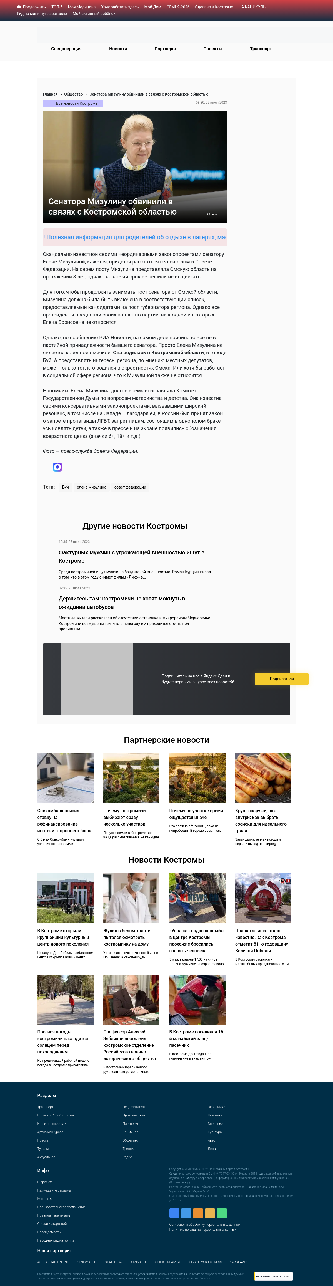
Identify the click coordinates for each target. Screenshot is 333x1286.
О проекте (45, 1182)
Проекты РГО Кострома (55, 1115)
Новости (118, 48)
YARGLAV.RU (239, 1262)
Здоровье (215, 1124)
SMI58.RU (138, 1262)
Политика (215, 1115)
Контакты (44, 1199)
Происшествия (133, 1115)
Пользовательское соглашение (61, 1207)
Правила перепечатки (54, 1215)
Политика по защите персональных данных (202, 1230)
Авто (211, 1140)
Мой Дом (152, 7)
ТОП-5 (56, 7)
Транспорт (261, 48)
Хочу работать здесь (120, 7)
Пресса (43, 1140)
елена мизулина (91, 487)
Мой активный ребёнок (94, 13)
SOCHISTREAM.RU (167, 1262)
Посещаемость (49, 1232)
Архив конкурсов (50, 1132)
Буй (65, 487)
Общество (73, 94)
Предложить (34, 7)
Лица (212, 1149)
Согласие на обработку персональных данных (205, 1225)
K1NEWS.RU (86, 1262)
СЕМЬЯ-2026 (178, 7)
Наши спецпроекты (52, 1124)
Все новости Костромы (77, 103)
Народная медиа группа (55, 1240)
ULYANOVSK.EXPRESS (205, 1262)
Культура (215, 1132)
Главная (50, 94)
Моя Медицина (82, 7)
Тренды (128, 1149)
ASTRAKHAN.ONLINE (53, 1262)
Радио (127, 1157)
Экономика (216, 1107)
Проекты (212, 48)
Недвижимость (134, 1107)
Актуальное (46, 1157)
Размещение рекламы (54, 1190)
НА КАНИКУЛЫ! (253, 7)
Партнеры (165, 48)
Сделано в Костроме (214, 7)
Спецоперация (66, 48)
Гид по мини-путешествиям (42, 13)
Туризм (43, 1149)
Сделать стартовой (52, 1224)
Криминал (130, 1132)
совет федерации (130, 487)
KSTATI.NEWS (113, 1262)
